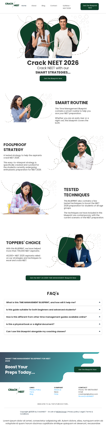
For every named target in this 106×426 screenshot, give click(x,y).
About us (57, 390)
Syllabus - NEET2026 (67, 6)
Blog (43, 5)
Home (23, 5)
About (33, 5)
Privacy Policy (35, 390)
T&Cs (32, 392)
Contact (53, 5)
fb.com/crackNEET (86, 396)
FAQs (56, 394)
